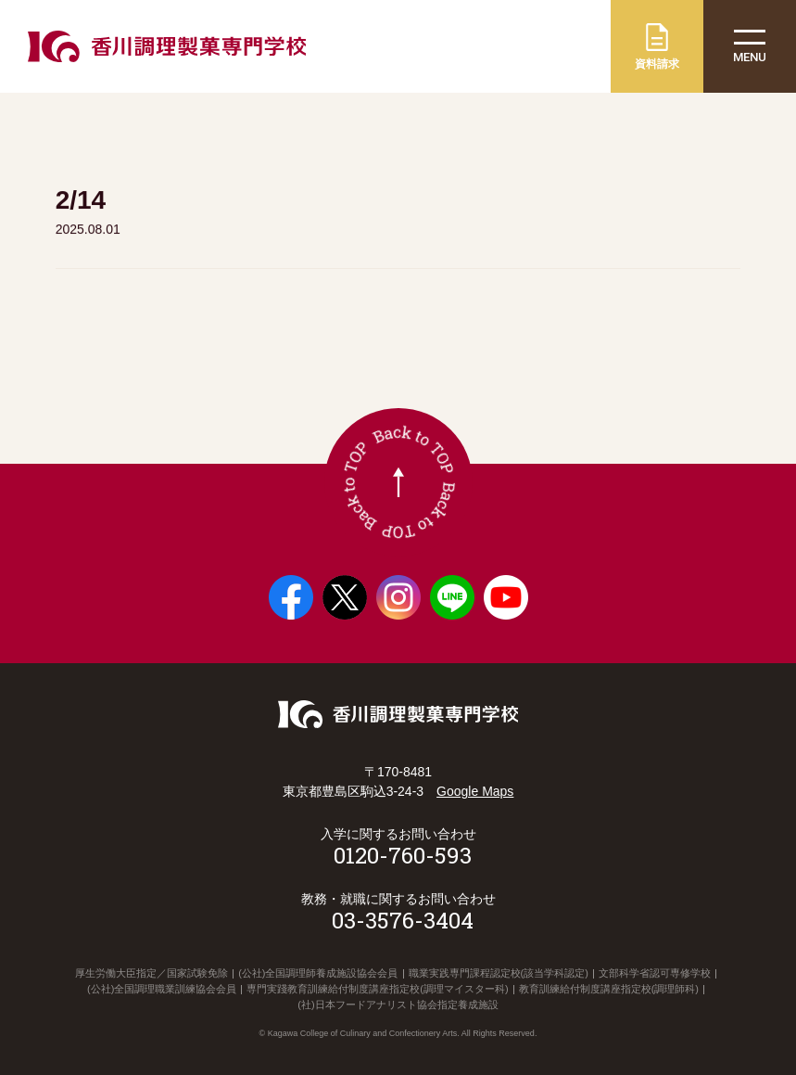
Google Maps (474, 791)
